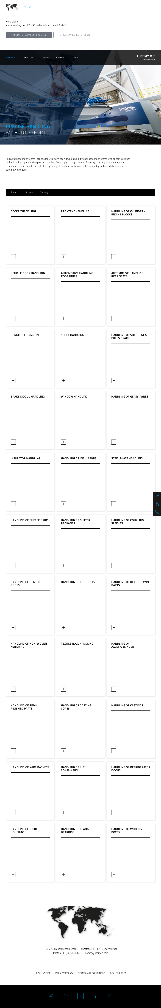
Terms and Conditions (91, 973)
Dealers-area (118, 973)
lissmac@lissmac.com (96, 953)
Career (60, 57)
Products (11, 57)
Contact (75, 57)
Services (28, 57)
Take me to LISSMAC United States (29, 35)
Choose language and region (75, 35)
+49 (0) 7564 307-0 (71, 953)
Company (44, 57)
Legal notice (43, 973)
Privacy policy (64, 973)
